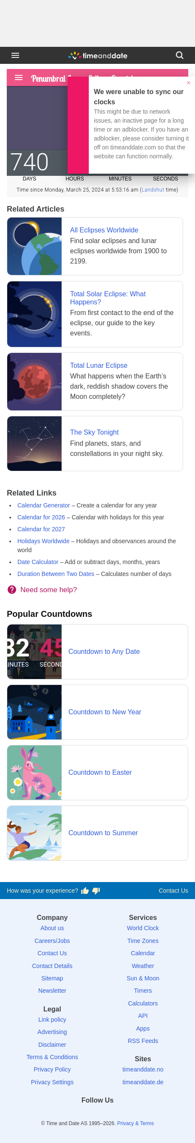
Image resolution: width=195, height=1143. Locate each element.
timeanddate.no (143, 1069)
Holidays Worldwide (43, 541)
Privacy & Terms (135, 1123)
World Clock (143, 928)
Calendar (143, 953)
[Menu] (15, 55)
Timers (143, 990)
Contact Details (52, 966)
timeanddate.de (143, 1082)
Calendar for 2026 (41, 517)
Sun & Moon (143, 978)
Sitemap (52, 978)
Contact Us (173, 890)
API (143, 1015)
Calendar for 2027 (41, 529)
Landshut (153, 190)
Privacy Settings (52, 1082)
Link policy (52, 1019)
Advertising (52, 1031)
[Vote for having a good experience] (85, 891)
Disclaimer (52, 1044)
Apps (143, 1028)
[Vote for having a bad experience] (96, 891)
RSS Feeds (143, 1040)
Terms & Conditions (52, 1057)
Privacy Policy (52, 1069)
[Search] (179, 55)
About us (52, 928)
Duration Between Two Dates (55, 573)
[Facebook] (68, 1115)
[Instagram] (112, 1115)
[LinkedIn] (97, 1115)
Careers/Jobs (52, 940)
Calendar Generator (43, 505)
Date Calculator (38, 562)
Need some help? (48, 590)
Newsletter (52, 990)
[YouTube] (126, 1115)
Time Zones (142, 940)
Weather (143, 966)
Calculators (143, 1003)
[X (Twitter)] (82, 1115)
